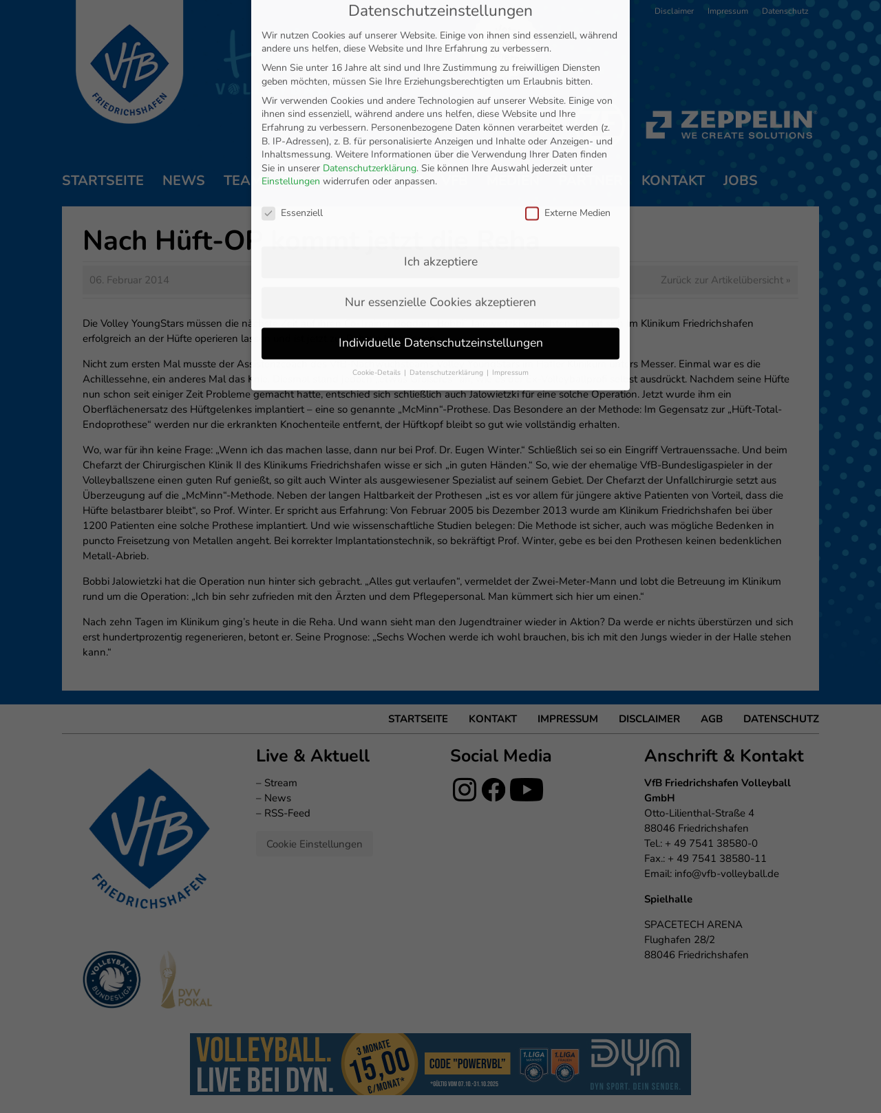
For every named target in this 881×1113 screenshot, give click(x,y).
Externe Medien (568, 74)
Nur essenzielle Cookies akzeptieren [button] (440, 163)
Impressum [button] (510, 234)
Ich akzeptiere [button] (441, 123)
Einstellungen (291, 43)
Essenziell (292, 74)
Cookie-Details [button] (377, 234)
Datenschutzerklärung (369, 29)
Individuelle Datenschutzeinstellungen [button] (441, 204)
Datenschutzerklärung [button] (447, 234)
